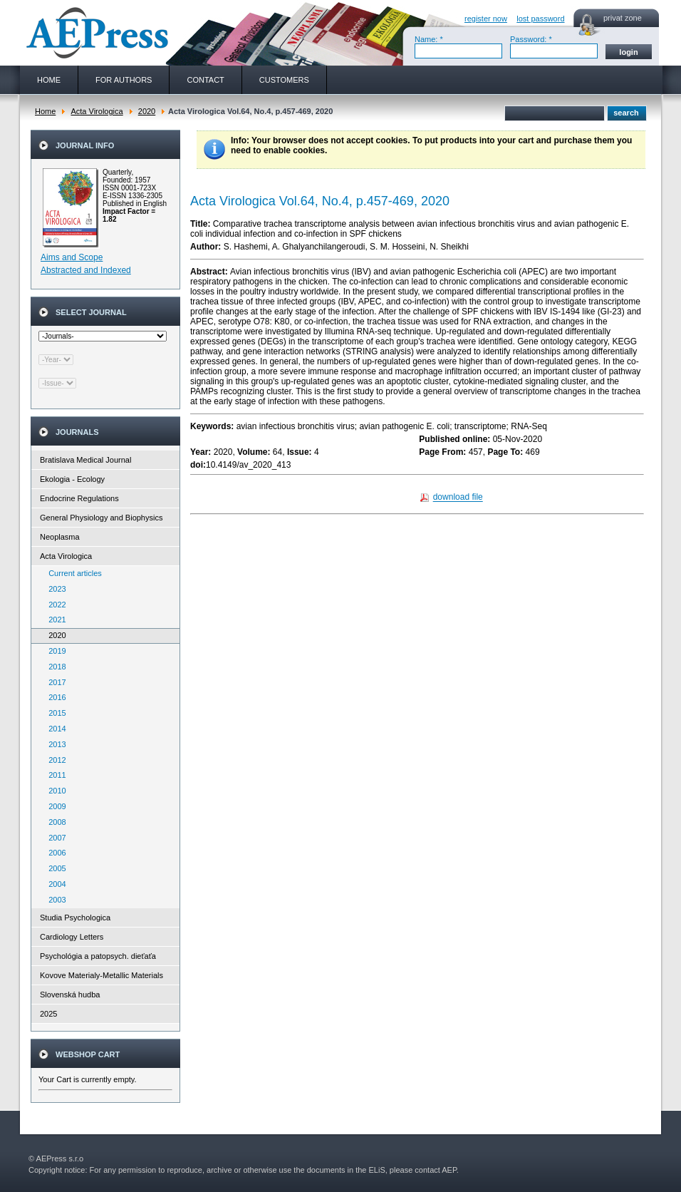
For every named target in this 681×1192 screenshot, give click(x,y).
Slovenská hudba (70, 994)
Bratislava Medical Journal (85, 460)
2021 (54, 619)
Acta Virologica (97, 111)
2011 (54, 775)
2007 (54, 837)
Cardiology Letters (71, 936)
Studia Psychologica (75, 917)
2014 (54, 728)
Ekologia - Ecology (72, 479)
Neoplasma (60, 537)
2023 (54, 589)
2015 (54, 713)
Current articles (72, 573)
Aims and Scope (72, 257)
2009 (54, 806)
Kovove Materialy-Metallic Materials (101, 975)
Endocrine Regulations (79, 498)
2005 (54, 868)
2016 (54, 697)
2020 (146, 111)
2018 (54, 666)
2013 (54, 744)
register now (485, 18)
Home (45, 111)
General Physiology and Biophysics (101, 517)
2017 (54, 682)
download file (458, 498)
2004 (54, 884)
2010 (54, 790)
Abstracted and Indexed (86, 270)
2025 (48, 1013)
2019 (54, 651)
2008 (54, 822)
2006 (54, 852)
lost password (540, 18)
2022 (54, 604)
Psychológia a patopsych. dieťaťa (98, 956)
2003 (54, 899)
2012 (54, 760)
